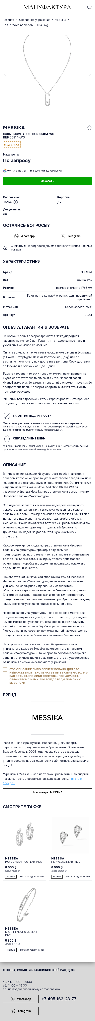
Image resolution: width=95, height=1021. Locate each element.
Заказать (47, 181)
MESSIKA (14, 128)
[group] (47, 74)
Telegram (70, 236)
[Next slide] (88, 74)
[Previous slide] (7, 74)
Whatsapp (24, 236)
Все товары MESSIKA (47, 792)
